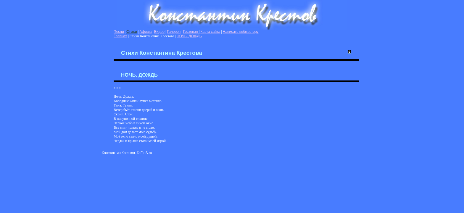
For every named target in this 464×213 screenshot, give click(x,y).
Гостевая (191, 32)
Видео (159, 32)
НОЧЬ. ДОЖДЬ (189, 36)
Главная (120, 36)
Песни (119, 32)
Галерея (174, 32)
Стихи (131, 32)
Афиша (145, 32)
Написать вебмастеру (241, 32)
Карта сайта (210, 32)
